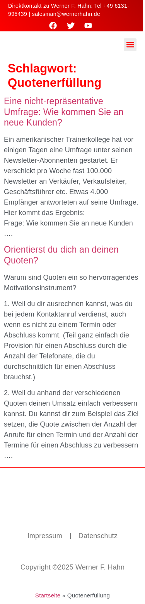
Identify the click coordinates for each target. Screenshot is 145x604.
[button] (130, 44)
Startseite (48, 595)
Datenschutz (98, 536)
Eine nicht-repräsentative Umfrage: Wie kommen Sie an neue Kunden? (63, 111)
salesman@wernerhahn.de (66, 14)
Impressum (44, 536)
